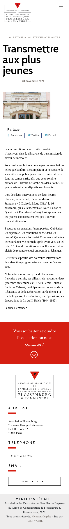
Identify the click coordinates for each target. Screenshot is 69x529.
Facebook (14, 135)
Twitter (33, 135)
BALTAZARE (34, 521)
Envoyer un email (34, 481)
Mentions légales (41, 517)
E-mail (50, 135)
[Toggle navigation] (61, 6)
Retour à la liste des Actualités (34, 37)
